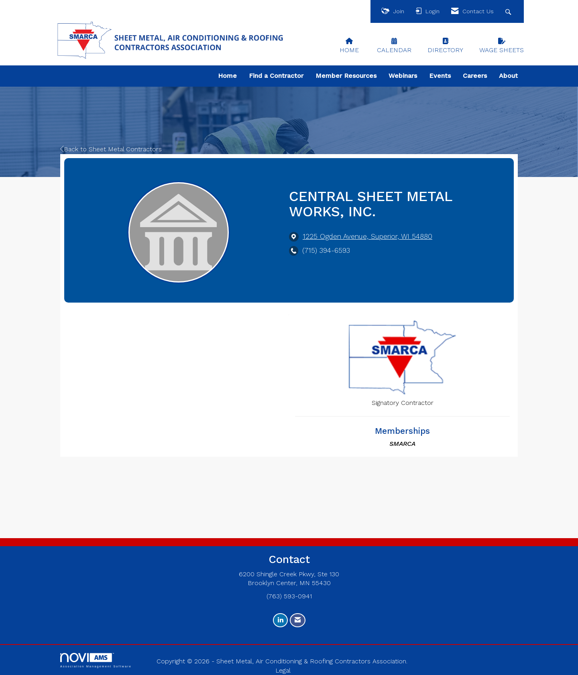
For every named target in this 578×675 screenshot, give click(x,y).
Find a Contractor (276, 75)
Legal (283, 670)
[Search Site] (509, 11)
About (508, 75)
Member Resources (346, 75)
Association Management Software (96, 660)
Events (440, 75)
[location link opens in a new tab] (367, 237)
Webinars (403, 75)
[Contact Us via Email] (297, 620)
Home (227, 75)
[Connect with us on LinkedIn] (280, 620)
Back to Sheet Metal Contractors (111, 149)
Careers (475, 75)
